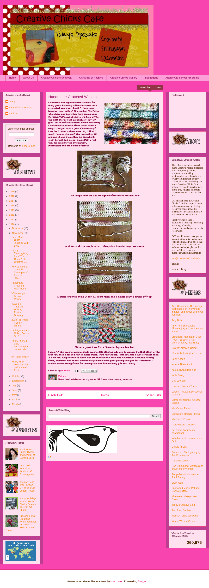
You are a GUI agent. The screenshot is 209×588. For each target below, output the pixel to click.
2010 (12, 224)
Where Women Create (183, 521)
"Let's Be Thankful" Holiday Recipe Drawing (17, 309)
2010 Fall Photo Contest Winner (19, 322)
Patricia (13, 113)
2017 (12, 200)
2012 (12, 214)
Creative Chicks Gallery (123, 77)
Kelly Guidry (178, 375)
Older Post (153, 394)
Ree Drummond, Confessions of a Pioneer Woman (187, 467)
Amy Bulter (177, 320)
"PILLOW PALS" (20, 357)
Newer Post (55, 394)
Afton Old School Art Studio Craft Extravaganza (27, 470)
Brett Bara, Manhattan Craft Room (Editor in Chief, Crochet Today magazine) (186, 339)
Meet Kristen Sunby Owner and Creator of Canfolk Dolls (27, 453)
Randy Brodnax (180, 460)
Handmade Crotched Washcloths (18, 285)
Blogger (142, 581)
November (18, 233)
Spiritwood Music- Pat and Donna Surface (186, 489)
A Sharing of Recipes (91, 77)
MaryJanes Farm (181, 408)
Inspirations (151, 77)
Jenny (12, 101)
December (18, 228)
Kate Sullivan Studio (182, 364)
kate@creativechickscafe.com (186, 258)
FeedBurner (28, 146)
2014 (12, 205)
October (16, 376)
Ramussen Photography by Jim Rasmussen (186, 453)
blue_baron (116, 581)
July (14, 385)
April (14, 399)
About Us (28, 77)
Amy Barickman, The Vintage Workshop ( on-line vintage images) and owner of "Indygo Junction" (188, 310)
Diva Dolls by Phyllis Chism (186, 353)
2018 (12, 196)
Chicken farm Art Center (184, 348)
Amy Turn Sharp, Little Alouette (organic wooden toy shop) (187, 328)
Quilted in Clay (179, 446)
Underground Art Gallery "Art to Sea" (20, 333)
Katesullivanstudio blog (184, 370)
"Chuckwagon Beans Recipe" (18, 296)
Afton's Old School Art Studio (182, 77)
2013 (12, 210)
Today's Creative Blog (183, 504)
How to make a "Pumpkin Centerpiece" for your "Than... (19, 272)
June (15, 390)
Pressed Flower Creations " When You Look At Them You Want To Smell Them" (20, 523)
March (15, 404)
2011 (12, 219)
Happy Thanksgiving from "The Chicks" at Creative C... (19, 256)
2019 (12, 191)
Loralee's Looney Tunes (184, 386)
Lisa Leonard (179, 380)
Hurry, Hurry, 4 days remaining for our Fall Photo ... (20, 346)
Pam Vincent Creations (184, 424)
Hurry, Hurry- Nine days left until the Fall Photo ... (20, 366)
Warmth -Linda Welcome (185, 515)
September (18, 380)
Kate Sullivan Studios (20, 107)
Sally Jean (177, 482)
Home (12, 77)
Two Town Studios (181, 510)
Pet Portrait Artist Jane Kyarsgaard (183, 431)
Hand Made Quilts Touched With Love (20, 241)
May (14, 395)
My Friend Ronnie (181, 419)
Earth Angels (178, 359)
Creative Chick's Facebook (56, 77)
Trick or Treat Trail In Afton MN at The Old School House (27, 486)
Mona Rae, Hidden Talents (186, 413)
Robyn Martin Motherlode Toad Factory (185, 476)
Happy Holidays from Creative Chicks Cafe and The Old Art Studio (28, 504)
